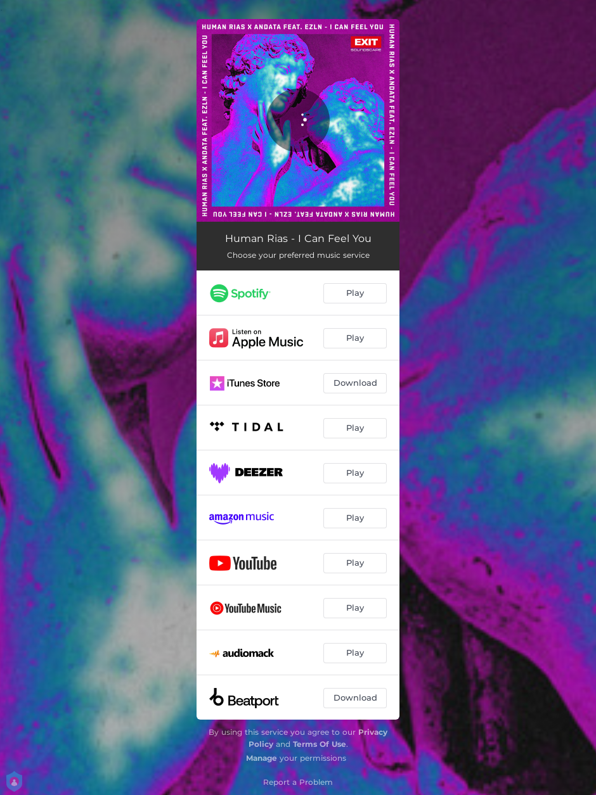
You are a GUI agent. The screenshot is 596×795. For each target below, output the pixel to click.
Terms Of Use (319, 744)
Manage (261, 758)
